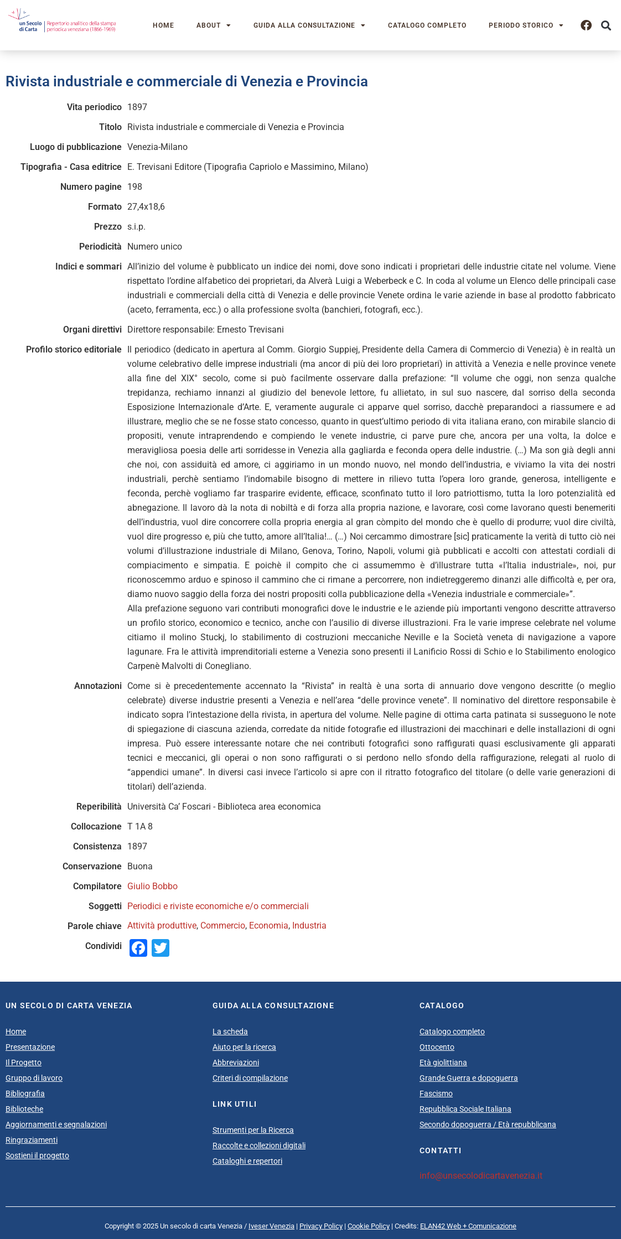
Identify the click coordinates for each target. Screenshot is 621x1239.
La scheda (230, 1031)
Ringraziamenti (32, 1140)
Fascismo (436, 1093)
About (213, 25)
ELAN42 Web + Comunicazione (468, 1226)
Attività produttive (161, 925)
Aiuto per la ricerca (244, 1047)
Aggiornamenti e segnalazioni (56, 1124)
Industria (309, 925)
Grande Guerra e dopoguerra (469, 1078)
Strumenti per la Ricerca (253, 1130)
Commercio (222, 925)
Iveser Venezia (271, 1226)
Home (163, 25)
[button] (606, 25)
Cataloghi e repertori (247, 1161)
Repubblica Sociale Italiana (465, 1109)
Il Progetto (24, 1062)
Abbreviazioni (236, 1062)
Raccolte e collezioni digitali (259, 1145)
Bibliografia (25, 1093)
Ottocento (437, 1047)
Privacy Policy (321, 1226)
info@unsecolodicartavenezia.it (481, 1175)
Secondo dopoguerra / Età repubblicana (488, 1124)
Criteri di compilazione (250, 1078)
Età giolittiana (443, 1062)
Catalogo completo (427, 25)
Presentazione (30, 1047)
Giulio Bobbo (152, 886)
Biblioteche (24, 1109)
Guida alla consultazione (309, 25)
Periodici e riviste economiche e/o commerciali (218, 906)
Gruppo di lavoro (34, 1078)
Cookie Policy (369, 1226)
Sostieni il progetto (37, 1155)
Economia (268, 925)
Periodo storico (526, 25)
